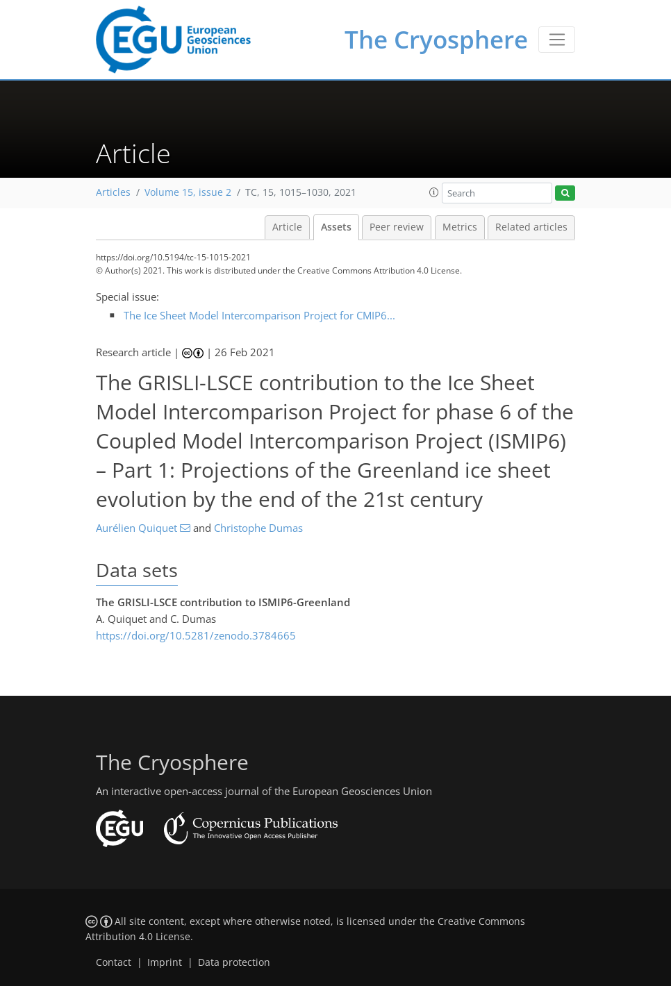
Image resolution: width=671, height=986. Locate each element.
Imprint (164, 962)
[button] (434, 192)
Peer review (397, 227)
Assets (336, 227)
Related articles (531, 227)
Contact (113, 962)
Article (287, 227)
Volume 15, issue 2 (187, 192)
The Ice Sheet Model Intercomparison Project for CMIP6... (259, 315)
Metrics (459, 227)
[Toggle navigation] (556, 39)
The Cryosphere (436, 39)
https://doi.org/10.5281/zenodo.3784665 (196, 635)
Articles (113, 192)
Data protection (234, 962)
